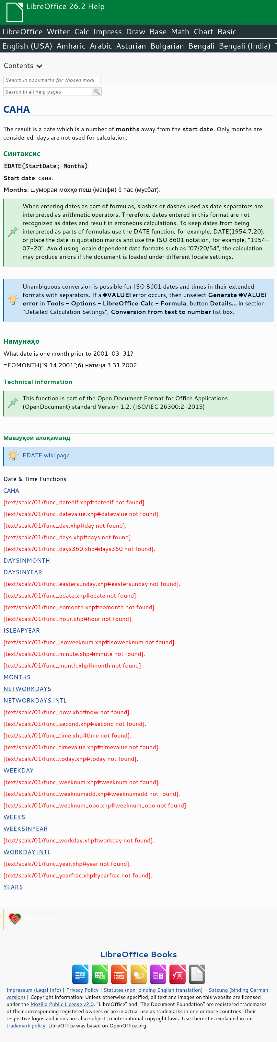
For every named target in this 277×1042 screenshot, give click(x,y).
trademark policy (25, 1025)
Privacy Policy (82, 989)
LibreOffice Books (138, 954)
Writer (58, 31)
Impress (107, 31)
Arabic (100, 45)
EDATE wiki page (46, 455)
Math (180, 31)
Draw (135, 31)
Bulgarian (167, 45)
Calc (81, 31)
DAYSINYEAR (22, 572)
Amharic (71, 45)
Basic (226, 31)
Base (158, 31)
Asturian (131, 45)
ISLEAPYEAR (21, 630)
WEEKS (14, 817)
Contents (18, 65)
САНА (16, 109)
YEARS (13, 887)
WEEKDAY (18, 770)
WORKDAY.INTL (27, 852)
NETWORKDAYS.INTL (35, 700)
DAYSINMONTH (26, 560)
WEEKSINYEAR (25, 828)
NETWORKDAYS (27, 688)
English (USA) (27, 45)
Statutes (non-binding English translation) (152, 989)
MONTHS (16, 677)
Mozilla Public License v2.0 (62, 1004)
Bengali (201, 45)
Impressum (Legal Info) (33, 989)
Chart (203, 31)
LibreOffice (22, 31)
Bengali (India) (245, 45)
